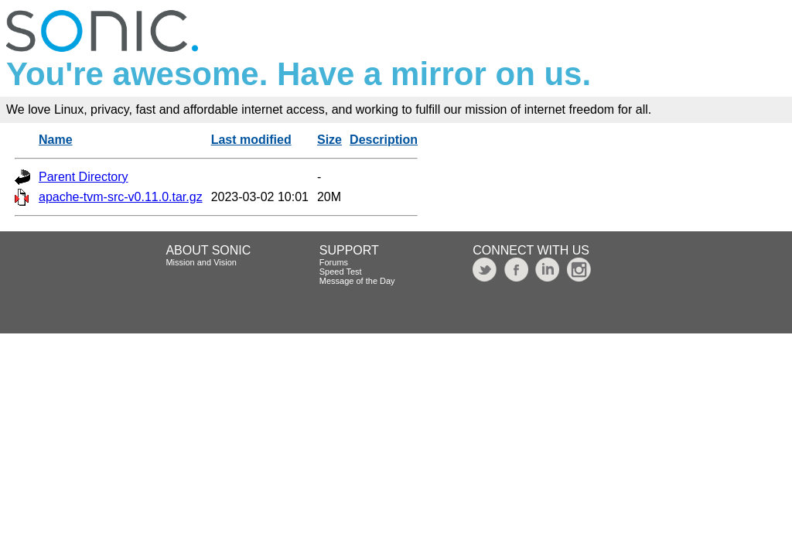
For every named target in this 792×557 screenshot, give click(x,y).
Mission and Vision (201, 262)
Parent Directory (83, 176)
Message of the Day (357, 280)
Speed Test (340, 271)
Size (329, 139)
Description (384, 139)
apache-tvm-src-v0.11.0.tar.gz (121, 196)
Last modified (251, 139)
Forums (333, 262)
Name (56, 139)
